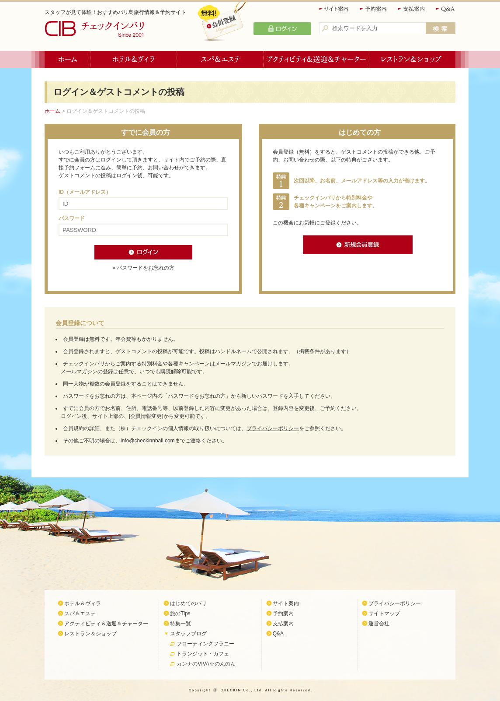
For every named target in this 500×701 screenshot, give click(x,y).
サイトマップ (384, 613)
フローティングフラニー (205, 644)
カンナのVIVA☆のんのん (206, 664)
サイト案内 (334, 9)
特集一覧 (180, 623)
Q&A (445, 9)
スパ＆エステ (220, 59)
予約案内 (374, 9)
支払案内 (412, 9)
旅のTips (180, 613)
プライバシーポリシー (273, 428)
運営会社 (378, 623)
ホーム (67, 59)
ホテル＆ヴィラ (133, 59)
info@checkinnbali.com (148, 441)
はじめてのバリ (188, 603)
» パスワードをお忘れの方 (143, 268)
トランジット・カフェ (203, 654)
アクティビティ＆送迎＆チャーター (316, 59)
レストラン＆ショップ (412, 59)
